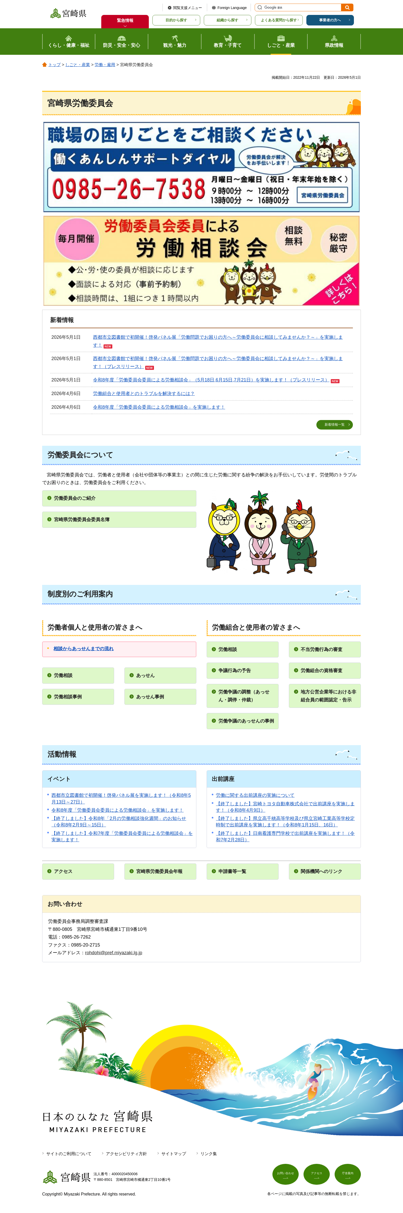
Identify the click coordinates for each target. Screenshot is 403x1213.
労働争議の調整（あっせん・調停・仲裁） (243, 696)
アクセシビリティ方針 (126, 1154)
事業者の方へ (330, 20)
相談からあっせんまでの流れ (83, 649)
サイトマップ (173, 1154)
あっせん (145, 675)
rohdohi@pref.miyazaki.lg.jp (113, 953)
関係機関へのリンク (321, 871)
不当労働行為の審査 (321, 649)
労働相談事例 (68, 697)
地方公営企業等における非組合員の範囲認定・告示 (328, 696)
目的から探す (176, 20)
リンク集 (208, 1154)
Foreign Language (232, 8)
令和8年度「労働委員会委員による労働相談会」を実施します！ (159, 407)
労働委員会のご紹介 (75, 498)
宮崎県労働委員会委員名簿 (81, 519)
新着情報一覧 (334, 425)
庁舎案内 (348, 1176)
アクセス (63, 871)
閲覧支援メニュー (187, 8)
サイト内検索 (259, 7)
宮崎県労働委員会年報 (159, 871)
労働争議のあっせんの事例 (246, 721)
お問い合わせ (285, 1176)
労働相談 (63, 675)
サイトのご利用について (68, 1154)
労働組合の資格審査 (321, 671)
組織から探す (227, 20)
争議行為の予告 (234, 671)
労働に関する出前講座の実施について (255, 795)
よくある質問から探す (279, 20)
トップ (54, 65)
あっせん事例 (150, 697)
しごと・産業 (77, 65)
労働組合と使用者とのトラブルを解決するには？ (144, 393)
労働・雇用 (105, 65)
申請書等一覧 (232, 871)
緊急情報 (125, 20)
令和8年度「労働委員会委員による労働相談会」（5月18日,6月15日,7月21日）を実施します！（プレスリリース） (211, 379)
